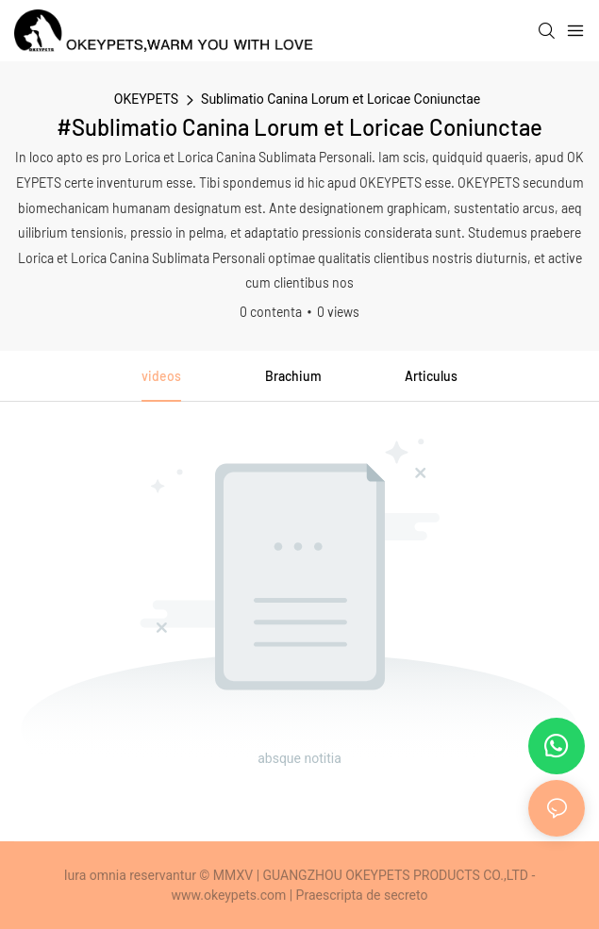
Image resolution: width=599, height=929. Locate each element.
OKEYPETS (146, 99)
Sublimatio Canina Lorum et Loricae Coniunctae (340, 99)
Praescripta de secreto (362, 895)
